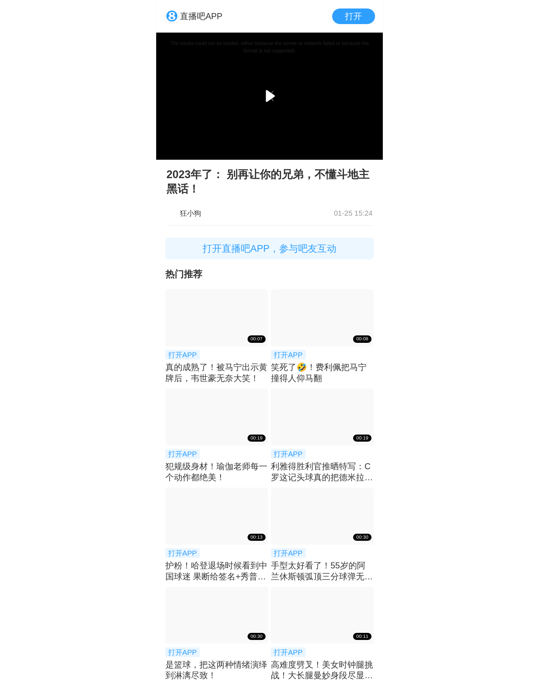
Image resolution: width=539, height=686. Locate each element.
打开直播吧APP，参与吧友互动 (270, 248)
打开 (353, 16)
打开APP (182, 355)
